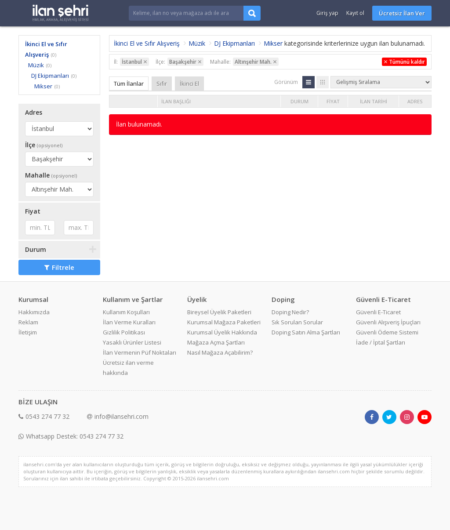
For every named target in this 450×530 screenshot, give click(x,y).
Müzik (36, 65)
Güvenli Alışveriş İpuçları (388, 322)
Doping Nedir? (290, 312)
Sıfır (161, 83)
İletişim (27, 332)
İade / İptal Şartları (380, 342)
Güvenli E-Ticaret (378, 312)
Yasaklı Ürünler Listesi (132, 342)
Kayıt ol (355, 13)
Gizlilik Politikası (124, 332)
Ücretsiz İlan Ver (402, 13)
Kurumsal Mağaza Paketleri (224, 322)
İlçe (43, 145)
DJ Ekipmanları (50, 76)
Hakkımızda (34, 312)
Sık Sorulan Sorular (297, 322)
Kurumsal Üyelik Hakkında (222, 332)
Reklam (28, 322)
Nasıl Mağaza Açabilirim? (220, 352)
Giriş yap (327, 13)
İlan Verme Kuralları (129, 322)
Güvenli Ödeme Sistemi (387, 332)
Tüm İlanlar (129, 83)
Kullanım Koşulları (126, 312)
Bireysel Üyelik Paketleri (219, 312)
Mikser (43, 86)
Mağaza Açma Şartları (216, 342)
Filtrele (59, 267)
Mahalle (51, 175)
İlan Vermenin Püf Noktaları (139, 352)
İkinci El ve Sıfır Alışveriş (147, 43)
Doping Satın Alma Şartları (306, 332)
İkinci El (189, 83)
